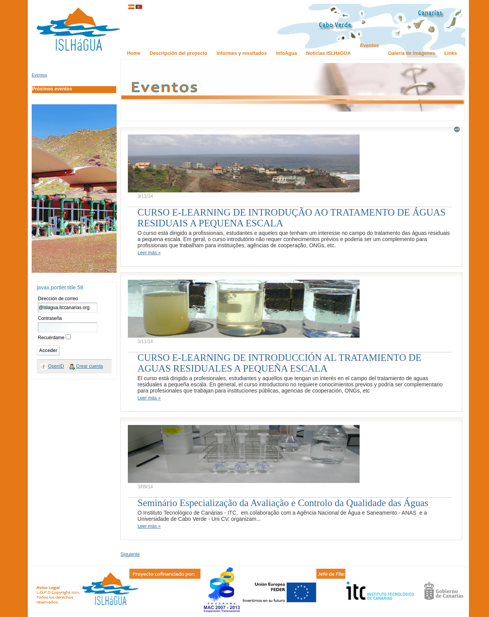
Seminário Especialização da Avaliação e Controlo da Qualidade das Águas (283, 503)
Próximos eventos (52, 89)
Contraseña (50, 318)
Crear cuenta (89, 366)
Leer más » (149, 252)
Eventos (39, 75)
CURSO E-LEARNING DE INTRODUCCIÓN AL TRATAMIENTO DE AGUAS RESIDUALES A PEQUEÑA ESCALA (279, 363)
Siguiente (130, 554)
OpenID (56, 366)
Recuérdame (51, 337)
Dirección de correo (58, 298)
